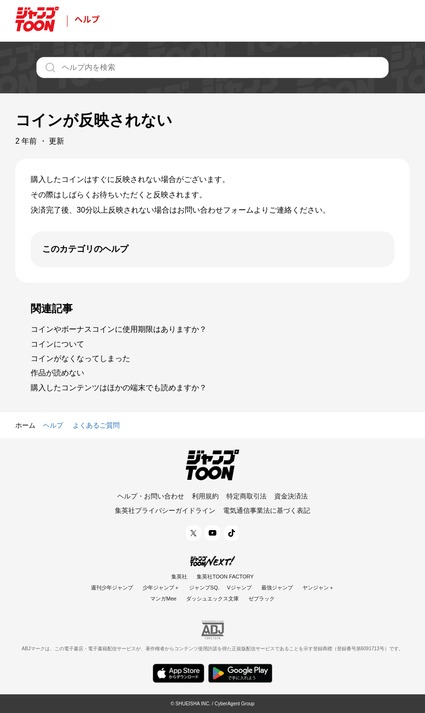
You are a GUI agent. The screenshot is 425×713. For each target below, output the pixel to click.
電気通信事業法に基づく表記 (266, 510)
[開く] (212, 249)
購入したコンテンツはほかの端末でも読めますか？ (119, 388)
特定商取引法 (246, 496)
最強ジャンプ (277, 587)
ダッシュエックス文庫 (212, 598)
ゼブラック (261, 598)
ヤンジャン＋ (318, 587)
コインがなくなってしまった (80, 358)
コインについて (57, 344)
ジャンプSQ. (204, 587)
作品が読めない (57, 373)
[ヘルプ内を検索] (212, 67)
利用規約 (205, 496)
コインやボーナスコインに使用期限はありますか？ (119, 329)
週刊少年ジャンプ (112, 587)
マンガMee (163, 598)
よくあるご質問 (96, 425)
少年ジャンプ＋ (161, 587)
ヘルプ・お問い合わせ (150, 496)
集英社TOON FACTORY (225, 576)
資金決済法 (291, 496)
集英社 (179, 576)
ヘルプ (53, 425)
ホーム (25, 425)
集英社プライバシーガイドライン (165, 510)
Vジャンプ (239, 587)
